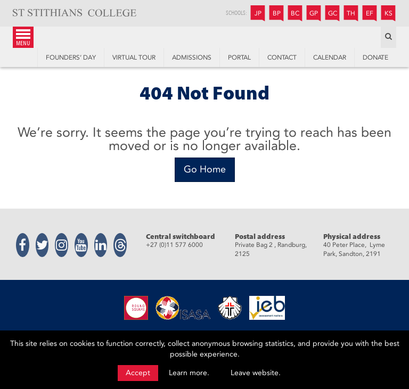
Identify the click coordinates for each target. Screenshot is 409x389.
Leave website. (256, 372)
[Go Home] (205, 170)
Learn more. (189, 372)
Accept (138, 372)
